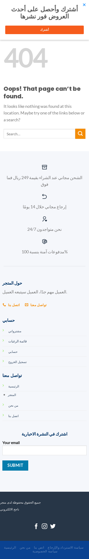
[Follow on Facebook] (36, 527)
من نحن (25, 547)
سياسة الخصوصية (45, 551)
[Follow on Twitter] (53, 527)
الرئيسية (10, 547)
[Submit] (80, 134)
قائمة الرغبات (17, 341)
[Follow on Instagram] (44, 527)
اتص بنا (39, 547)
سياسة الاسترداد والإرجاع (66, 547)
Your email (44, 449)
